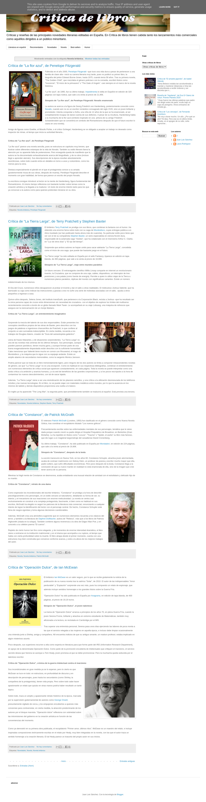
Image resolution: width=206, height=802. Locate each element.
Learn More (165, 7)
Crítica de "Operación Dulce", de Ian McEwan (43, 567)
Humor (87, 47)
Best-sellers (75, 47)
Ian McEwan (60, 577)
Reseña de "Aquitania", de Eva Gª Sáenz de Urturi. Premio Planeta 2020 (175, 96)
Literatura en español (17, 47)
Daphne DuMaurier (46, 518)
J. (177, 136)
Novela (64, 47)
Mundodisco (99, 230)
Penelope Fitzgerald (77, 71)
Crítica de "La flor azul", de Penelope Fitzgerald (44, 66)
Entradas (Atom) (27, 766)
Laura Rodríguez (184, 144)
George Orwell (61, 700)
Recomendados (36, 47)
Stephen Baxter (78, 236)
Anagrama (95, 595)
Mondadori (105, 444)
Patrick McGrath (59, 420)
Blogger (120, 794)
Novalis (48, 109)
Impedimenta (91, 92)
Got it (176, 7)
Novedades (52, 47)
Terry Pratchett (62, 227)
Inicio (63, 761)
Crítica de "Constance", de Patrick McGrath (41, 415)
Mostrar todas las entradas (97, 58)
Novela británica (23, 210)
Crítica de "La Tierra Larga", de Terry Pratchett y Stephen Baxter (57, 221)
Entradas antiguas (127, 761)
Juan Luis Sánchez (184, 140)
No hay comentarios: (45, 206)
